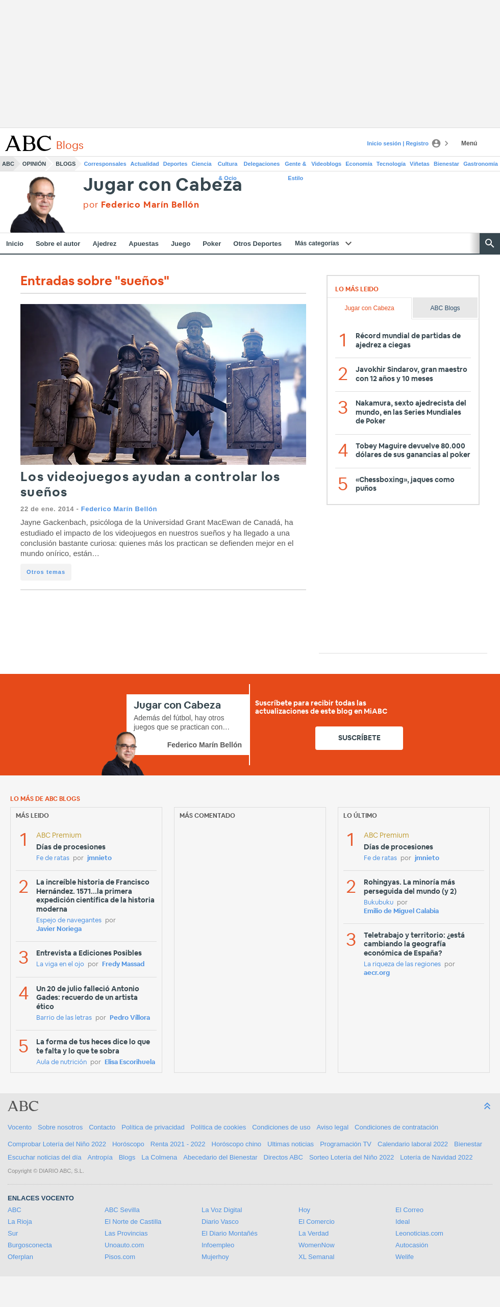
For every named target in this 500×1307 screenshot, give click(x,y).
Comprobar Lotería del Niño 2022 (57, 1144)
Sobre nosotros (60, 1127)
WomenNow (316, 1245)
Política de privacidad (153, 1127)
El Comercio (316, 1221)
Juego (180, 243)
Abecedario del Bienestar (220, 1157)
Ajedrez (104, 243)
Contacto (102, 1127)
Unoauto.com (124, 1245)
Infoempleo (218, 1245)
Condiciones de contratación (396, 1127)
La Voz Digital (222, 1210)
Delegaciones (262, 164)
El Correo (409, 1210)
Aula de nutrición (61, 1062)
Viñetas (420, 164)
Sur (13, 1233)
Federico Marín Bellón (119, 509)
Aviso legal (332, 1127)
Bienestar (446, 164)
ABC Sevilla (122, 1210)
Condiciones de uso (281, 1127)
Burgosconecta (30, 1245)
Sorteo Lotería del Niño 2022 (351, 1157)
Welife (404, 1256)
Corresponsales (105, 164)
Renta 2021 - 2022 (178, 1144)
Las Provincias (126, 1233)
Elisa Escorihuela (130, 1062)
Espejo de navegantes (69, 920)
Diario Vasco (220, 1221)
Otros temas (46, 572)
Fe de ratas (52, 858)
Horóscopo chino (237, 1144)
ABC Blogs (445, 308)
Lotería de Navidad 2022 (436, 1157)
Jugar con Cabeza (163, 185)
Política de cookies (218, 1127)
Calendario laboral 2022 (413, 1144)
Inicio (14, 243)
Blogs (66, 164)
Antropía (100, 1157)
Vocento (20, 1127)
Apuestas (144, 243)
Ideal (402, 1221)
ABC (8, 164)
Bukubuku (378, 902)
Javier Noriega (59, 929)
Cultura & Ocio (228, 166)
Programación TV (345, 1144)
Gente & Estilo (295, 166)
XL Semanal (316, 1256)
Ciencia (202, 164)
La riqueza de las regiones (402, 964)
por (141, 204)
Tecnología (391, 164)
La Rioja (20, 1221)
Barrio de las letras (64, 1018)
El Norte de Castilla (133, 1221)
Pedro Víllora (130, 1018)
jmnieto (99, 858)
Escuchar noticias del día (45, 1157)
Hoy (304, 1210)
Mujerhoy (215, 1256)
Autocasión (411, 1245)
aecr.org (377, 973)
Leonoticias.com (419, 1233)
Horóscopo (128, 1144)
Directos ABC (283, 1157)
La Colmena (159, 1157)
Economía (358, 164)
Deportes (175, 164)
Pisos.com (120, 1256)
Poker (212, 243)
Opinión (34, 164)
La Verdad (313, 1233)
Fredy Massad (123, 964)
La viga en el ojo (60, 964)
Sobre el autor (58, 243)
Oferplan (20, 1256)
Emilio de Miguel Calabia (401, 911)
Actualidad (145, 164)
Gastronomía (480, 164)
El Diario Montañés (230, 1233)
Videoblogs (326, 164)
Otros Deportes (257, 243)
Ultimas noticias (290, 1144)
